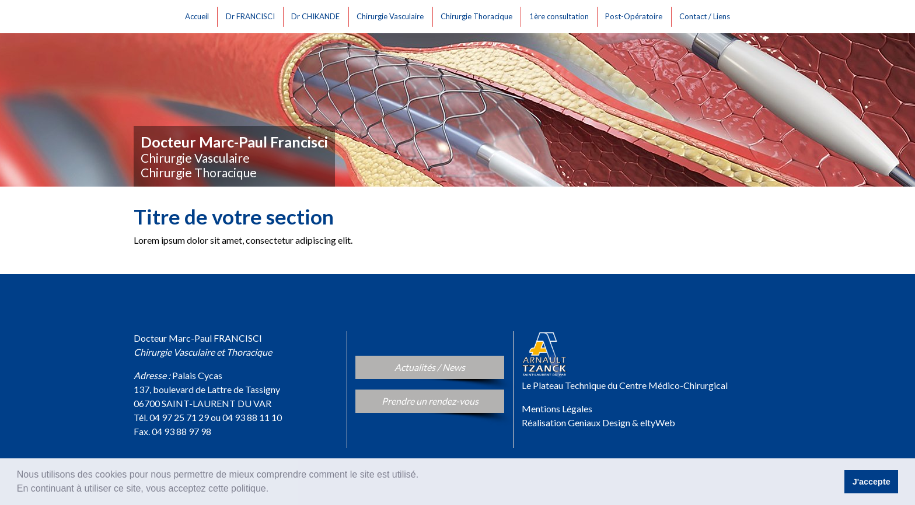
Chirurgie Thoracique (478, 15)
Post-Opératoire (635, 15)
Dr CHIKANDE (317, 15)
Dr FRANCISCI (252, 15)
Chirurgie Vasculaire (392, 15)
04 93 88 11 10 (252, 417)
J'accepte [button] (871, 481)
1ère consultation (560, 15)
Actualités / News (447, 366)
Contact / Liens (706, 15)
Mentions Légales (557, 408)
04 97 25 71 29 (179, 417)
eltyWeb (657, 422)
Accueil (198, 15)
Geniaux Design (599, 422)
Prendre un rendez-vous (443, 400)
